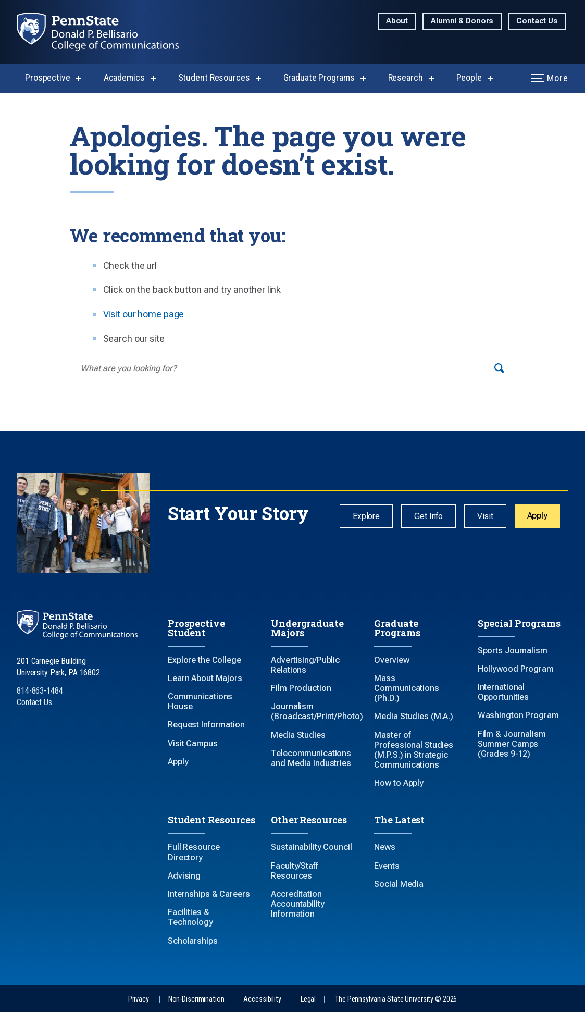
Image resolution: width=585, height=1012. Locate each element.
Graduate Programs (319, 77)
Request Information (206, 725)
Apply (537, 516)
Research (405, 77)
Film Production (301, 688)
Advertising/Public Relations (305, 665)
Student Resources (214, 77)
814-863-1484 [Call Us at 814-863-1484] (40, 691)
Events (386, 866)
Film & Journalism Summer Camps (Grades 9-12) (512, 744)
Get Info (428, 516)
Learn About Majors (205, 678)
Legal (308, 999)
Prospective (47, 77)
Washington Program (518, 715)
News (384, 847)
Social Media (399, 884)
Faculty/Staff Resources (294, 871)
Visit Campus (193, 743)
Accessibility (262, 999)
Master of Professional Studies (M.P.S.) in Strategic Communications (413, 750)
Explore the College (204, 660)
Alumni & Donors (462, 21)
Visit (485, 516)
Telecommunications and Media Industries (311, 758)
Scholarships (193, 941)
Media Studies (298, 735)
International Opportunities (503, 692)
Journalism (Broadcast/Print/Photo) (317, 711)
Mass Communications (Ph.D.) (406, 688)
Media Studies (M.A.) (413, 716)
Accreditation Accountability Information (297, 904)
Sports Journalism (512, 651)
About (397, 21)
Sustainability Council (311, 847)
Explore (366, 516)
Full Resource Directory (193, 852)
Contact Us (537, 21)
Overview (391, 660)
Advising (184, 876)
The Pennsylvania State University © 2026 (396, 999)
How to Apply (399, 783)
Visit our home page (143, 313)
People (469, 77)
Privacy (138, 999)
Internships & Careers (209, 894)
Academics (124, 77)
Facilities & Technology (190, 917)
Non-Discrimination (196, 999)
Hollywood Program (516, 669)
